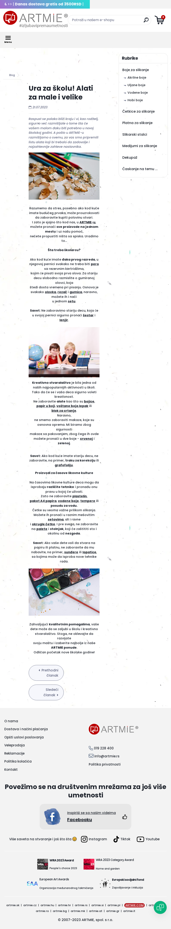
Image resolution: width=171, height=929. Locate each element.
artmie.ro (42, 911)
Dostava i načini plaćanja (26, 729)
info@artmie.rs (107, 756)
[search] (146, 21)
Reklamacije (14, 753)
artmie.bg (60, 911)
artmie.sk (12, 905)
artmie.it (129, 911)
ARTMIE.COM (134, 905)
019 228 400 (104, 748)
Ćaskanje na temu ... (140, 168)
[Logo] (35, 19)
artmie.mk (78, 911)
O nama (11, 721)
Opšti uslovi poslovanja (24, 737)
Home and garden (108, 868)
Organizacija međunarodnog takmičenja (66, 888)
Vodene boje (137, 92)
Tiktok (121, 839)
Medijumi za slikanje (139, 145)
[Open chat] (160, 907)
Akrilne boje (136, 77)
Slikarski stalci (134, 134)
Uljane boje (136, 85)
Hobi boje (135, 100)
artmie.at (95, 911)
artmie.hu (47, 905)
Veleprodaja (14, 745)
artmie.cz (30, 905)
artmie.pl (113, 905)
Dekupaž (129, 157)
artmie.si (97, 905)
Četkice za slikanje (138, 111)
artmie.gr (112, 911)
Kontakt (11, 769)
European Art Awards (54, 879)
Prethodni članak (50, 673)
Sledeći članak (51, 692)
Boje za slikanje (135, 69)
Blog (12, 75)
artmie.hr (64, 905)
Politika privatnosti (105, 764)
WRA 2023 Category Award (115, 860)
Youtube (148, 839)
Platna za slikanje (137, 122)
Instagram (94, 839)
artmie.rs (81, 905)
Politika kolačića (18, 761)
